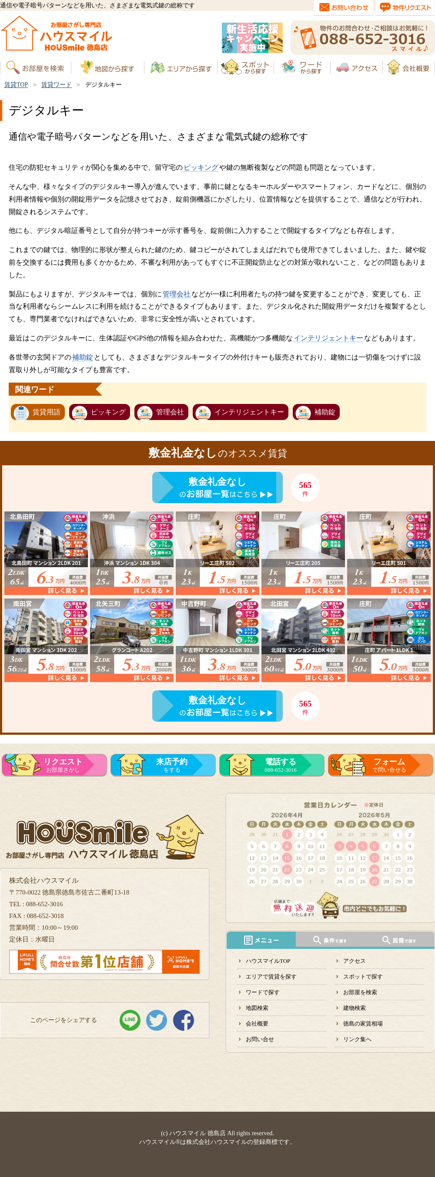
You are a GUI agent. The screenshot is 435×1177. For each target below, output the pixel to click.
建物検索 (354, 1008)
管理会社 (177, 294)
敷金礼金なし (217, 481)
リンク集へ (357, 1039)
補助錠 (82, 357)
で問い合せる (389, 765)
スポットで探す (363, 976)
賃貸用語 (46, 412)
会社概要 (257, 1023)
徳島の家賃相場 (363, 1023)
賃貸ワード (56, 84)
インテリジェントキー (328, 338)
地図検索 (257, 1008)
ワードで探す (263, 992)
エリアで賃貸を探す (271, 976)
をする (171, 765)
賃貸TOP (16, 84)
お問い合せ (260, 1039)
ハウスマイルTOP (268, 961)
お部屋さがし (63, 765)
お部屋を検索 (360, 992)
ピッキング (201, 167)
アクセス (354, 961)
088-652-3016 (280, 765)
